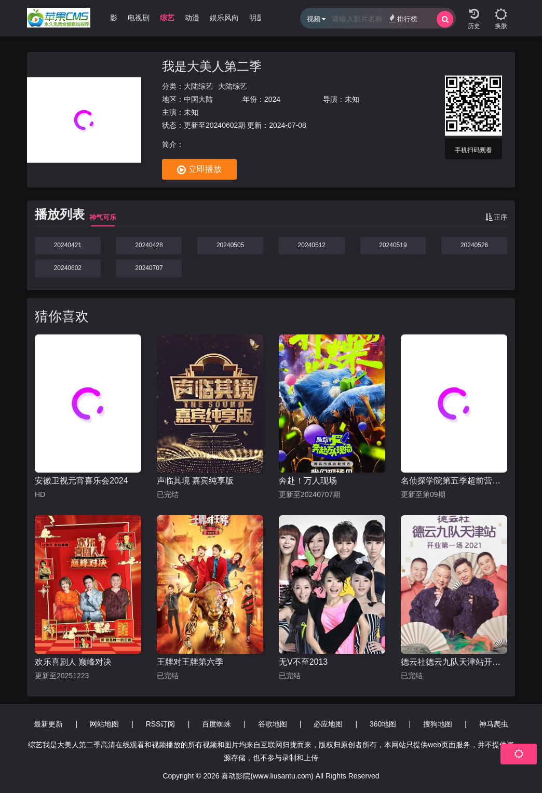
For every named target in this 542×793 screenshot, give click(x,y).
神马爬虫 (493, 724)
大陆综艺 (198, 86)
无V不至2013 (303, 661)
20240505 (230, 245)
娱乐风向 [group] (224, 18)
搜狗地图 (437, 724)
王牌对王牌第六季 (190, 661)
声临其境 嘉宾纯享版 (195, 480)
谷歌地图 (272, 724)
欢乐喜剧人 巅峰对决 (73, 661)
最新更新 (48, 724)
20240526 (474, 245)
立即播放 (199, 170)
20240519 (393, 245)
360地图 (383, 724)
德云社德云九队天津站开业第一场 (454, 661)
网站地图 (104, 724)
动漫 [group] (192, 18)
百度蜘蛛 (216, 724)
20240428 (148, 245)
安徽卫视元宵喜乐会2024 (81, 480)
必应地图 (328, 724)
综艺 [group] (167, 18)
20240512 (312, 245)
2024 (272, 99)
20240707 (148, 268)
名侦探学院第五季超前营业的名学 (454, 480)
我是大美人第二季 (212, 66)
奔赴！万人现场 (308, 480)
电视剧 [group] (139, 18)
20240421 (68, 245)
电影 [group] (110, 18)
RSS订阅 (160, 724)
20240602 (68, 268)
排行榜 (403, 18)
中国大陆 (198, 99)
